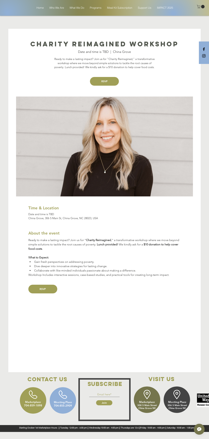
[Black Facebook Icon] (204, 49)
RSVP (104, 81)
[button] (201, 6)
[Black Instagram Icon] (204, 56)
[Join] (104, 402)
